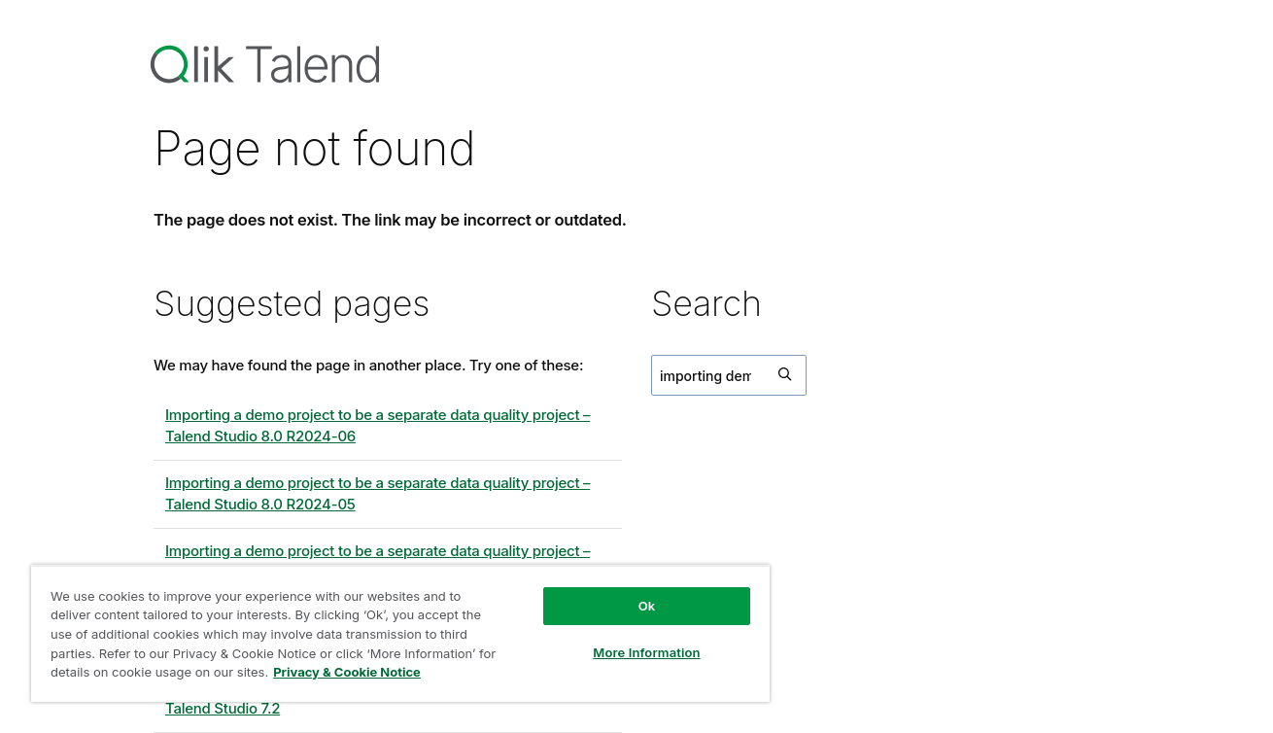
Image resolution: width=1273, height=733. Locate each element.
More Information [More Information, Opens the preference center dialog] (646, 652)
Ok (647, 605)
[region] (400, 633)
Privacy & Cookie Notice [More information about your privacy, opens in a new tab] (347, 672)
